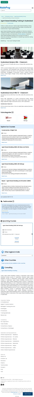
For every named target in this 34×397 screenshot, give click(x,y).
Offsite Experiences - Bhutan (9, 339)
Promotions (4, 310)
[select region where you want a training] (17, 255)
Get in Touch (28, 394)
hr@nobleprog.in (14, 392)
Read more (3, 75)
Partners (3, 360)
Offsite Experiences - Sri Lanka (9, 337)
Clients (3, 363)
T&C (2, 371)
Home (2, 16)
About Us (3, 356)
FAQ (2, 369)
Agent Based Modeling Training (20, 16)
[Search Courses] (16, 10)
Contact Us (4, 2)
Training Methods (5, 313)
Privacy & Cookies (17, 394)
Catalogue (3, 308)
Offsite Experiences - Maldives (9, 334)
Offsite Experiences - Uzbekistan (10, 341)
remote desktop (22, 34)
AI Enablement (5, 302)
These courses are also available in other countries (13, 263)
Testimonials (4, 365)
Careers (3, 367)
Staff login (17, 396)
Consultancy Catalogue (7, 328)
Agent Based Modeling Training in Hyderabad (11, 18)
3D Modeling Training (9, 16)
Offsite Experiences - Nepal (8, 345)
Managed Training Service (8, 306)
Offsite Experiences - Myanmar (9, 343)
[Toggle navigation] (32, 8)
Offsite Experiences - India (8, 347)
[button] (32, 234)
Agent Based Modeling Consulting (9, 270)
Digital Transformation (7, 304)
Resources (3, 315)
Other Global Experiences (8, 350)
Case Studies (4, 323)
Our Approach (5, 321)
